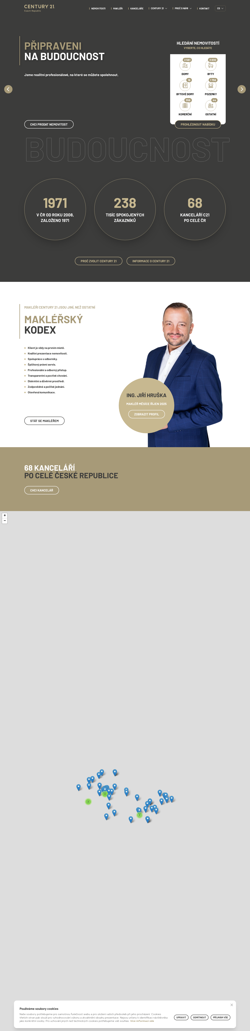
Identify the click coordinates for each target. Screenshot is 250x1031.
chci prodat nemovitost (49, 124)
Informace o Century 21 (150, 261)
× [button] (231, 1005)
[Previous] (8, 89)
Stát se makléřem (44, 421)
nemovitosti (98, 8)
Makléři (118, 8)
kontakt (204, 8)
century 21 (159, 8)
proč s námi (183, 8)
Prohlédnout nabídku (198, 124)
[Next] (242, 89)
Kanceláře (136, 8)
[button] (78, 787)
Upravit (181, 1017)
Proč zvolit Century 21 (98, 261)
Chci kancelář (41, 490)
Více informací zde (142, 1020)
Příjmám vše (220, 1017)
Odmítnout (199, 1017)
